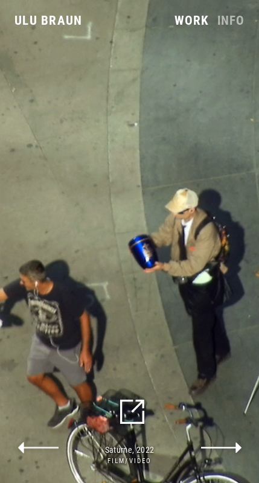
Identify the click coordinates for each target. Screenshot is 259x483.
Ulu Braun (48, 20)
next (221, 448)
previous (38, 448)
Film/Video (129, 461)
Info (231, 20)
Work (191, 20)
